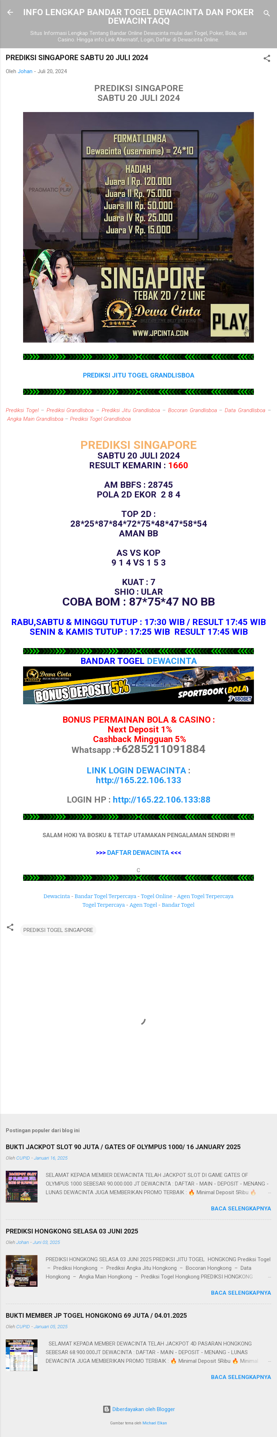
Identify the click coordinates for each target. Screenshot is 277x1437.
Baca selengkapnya (241, 1208)
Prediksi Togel (22, 410)
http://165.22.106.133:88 (162, 800)
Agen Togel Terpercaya (205, 896)
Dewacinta (57, 896)
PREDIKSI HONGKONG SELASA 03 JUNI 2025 (72, 1231)
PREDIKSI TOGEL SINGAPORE (58, 930)
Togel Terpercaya (104, 905)
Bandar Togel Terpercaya (105, 896)
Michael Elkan (154, 1423)
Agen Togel (143, 905)
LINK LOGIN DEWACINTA (136, 771)
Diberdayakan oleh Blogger (138, 1409)
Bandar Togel (178, 905)
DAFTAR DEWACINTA (138, 852)
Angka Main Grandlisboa (35, 419)
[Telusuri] (267, 15)
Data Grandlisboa (245, 410)
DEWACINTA (172, 661)
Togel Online (156, 896)
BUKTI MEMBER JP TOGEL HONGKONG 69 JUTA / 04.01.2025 (96, 1315)
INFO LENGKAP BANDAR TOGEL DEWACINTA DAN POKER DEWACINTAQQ (138, 16)
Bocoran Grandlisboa (192, 410)
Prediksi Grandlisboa (70, 410)
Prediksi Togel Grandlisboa (100, 419)
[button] (267, 59)
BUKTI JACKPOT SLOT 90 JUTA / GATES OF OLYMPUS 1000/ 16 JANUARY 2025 (123, 1147)
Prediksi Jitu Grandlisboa (131, 410)
